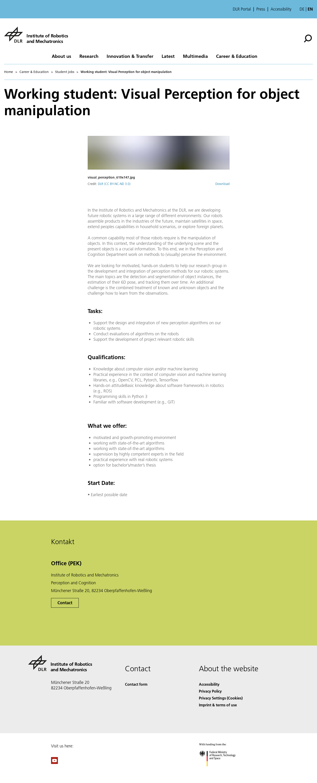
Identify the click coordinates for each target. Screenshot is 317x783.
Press (260, 9)
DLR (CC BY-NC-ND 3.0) (114, 184)
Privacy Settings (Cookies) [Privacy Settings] (221, 698)
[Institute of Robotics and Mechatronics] (36, 35)
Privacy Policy (210, 691)
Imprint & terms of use (218, 704)
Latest (168, 56)
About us (61, 56)
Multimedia (195, 56)
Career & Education (236, 56)
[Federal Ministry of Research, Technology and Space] (221, 770)
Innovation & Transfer (130, 56)
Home (8, 71)
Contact (64, 602)
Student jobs (64, 71)
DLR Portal (242, 9)
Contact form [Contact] (136, 684)
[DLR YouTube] (54, 762)
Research (88, 56)
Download (222, 184)
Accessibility (281, 9)
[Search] (308, 38)
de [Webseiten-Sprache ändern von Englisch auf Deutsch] (302, 9)
